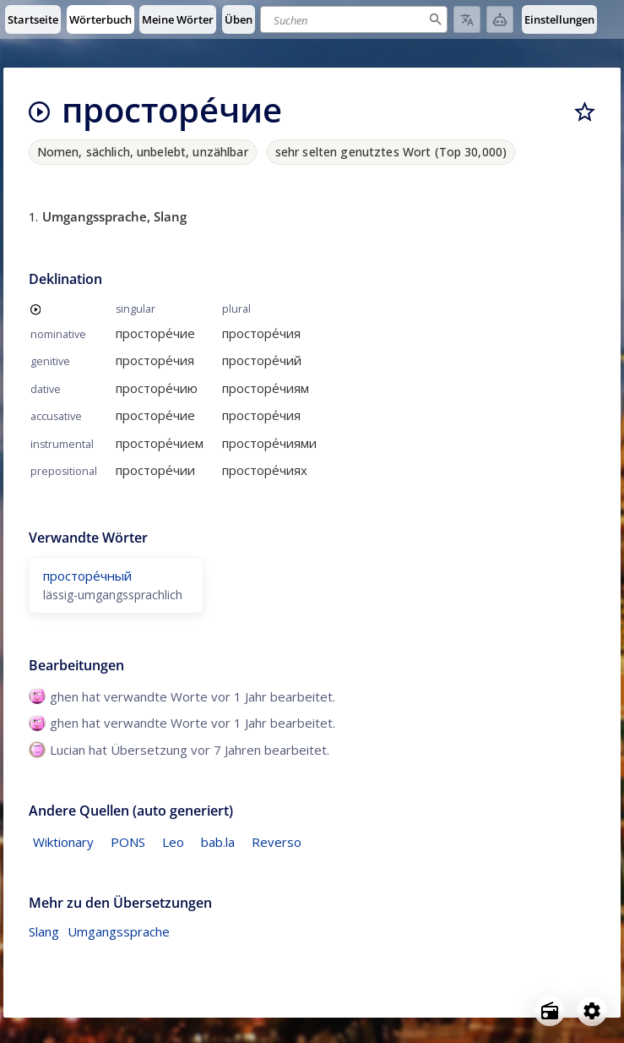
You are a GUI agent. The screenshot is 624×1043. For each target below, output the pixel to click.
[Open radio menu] (549, 1011)
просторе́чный (87, 575)
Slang (44, 931)
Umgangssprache (119, 931)
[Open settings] (592, 1011)
